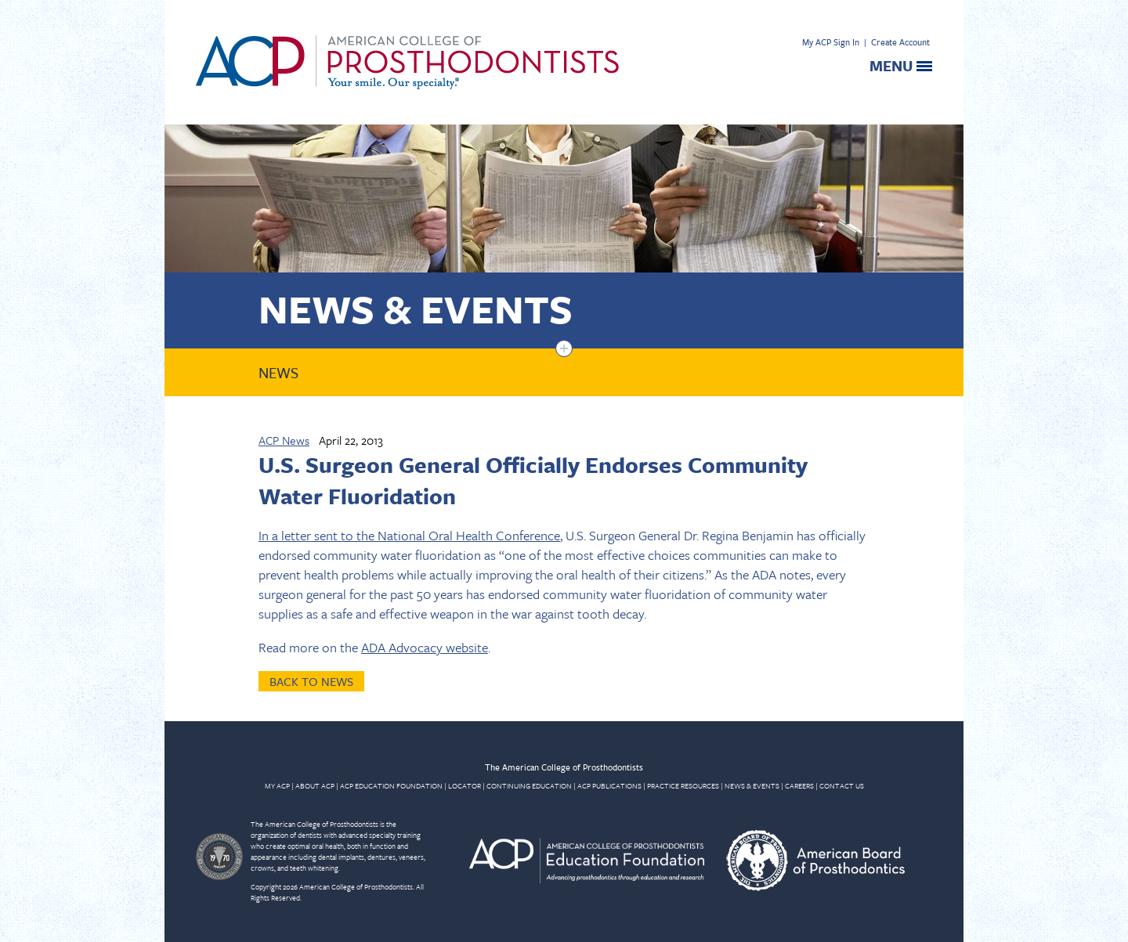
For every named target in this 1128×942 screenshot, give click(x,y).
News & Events (415, 308)
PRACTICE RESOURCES (683, 785)
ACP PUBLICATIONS (609, 785)
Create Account (900, 42)
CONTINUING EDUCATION (529, 785)
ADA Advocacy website (424, 647)
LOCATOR (464, 785)
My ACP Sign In (830, 42)
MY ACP (277, 785)
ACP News (283, 440)
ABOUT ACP (314, 785)
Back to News (311, 681)
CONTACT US (841, 785)
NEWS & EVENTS (752, 785)
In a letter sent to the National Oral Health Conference (409, 535)
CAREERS (799, 785)
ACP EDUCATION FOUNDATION (391, 785)
